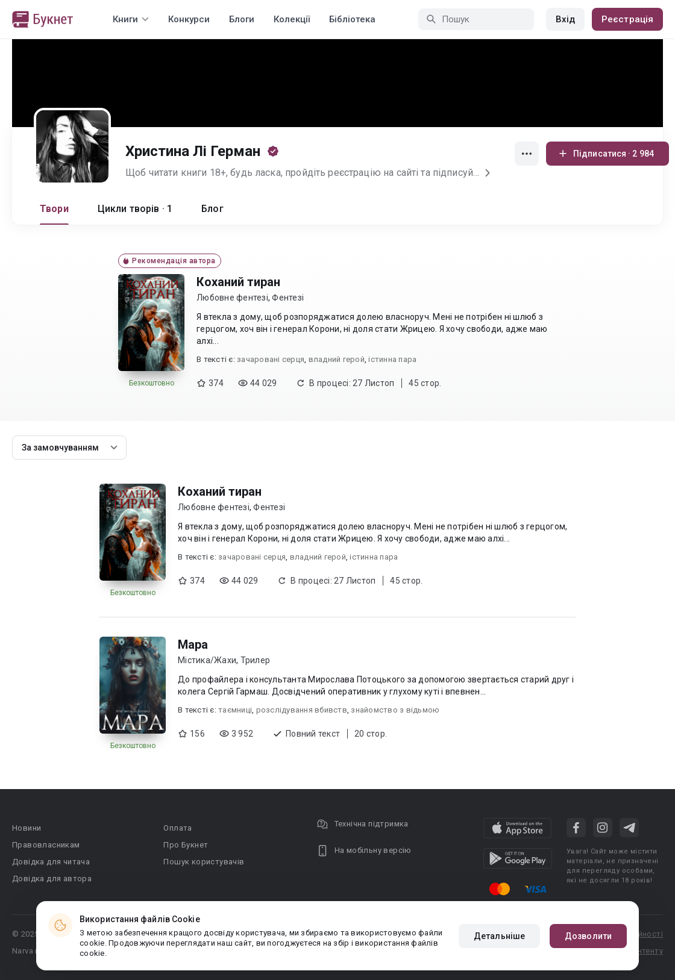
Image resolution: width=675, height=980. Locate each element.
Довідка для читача (51, 861)
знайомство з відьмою (395, 709)
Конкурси (189, 19)
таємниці (235, 709)
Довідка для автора (52, 878)
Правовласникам (46, 844)
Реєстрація (627, 19)
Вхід (565, 19)
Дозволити (588, 936)
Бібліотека (352, 19)
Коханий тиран (238, 282)
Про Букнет (185, 844)
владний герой (337, 359)
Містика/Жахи (207, 660)
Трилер (255, 660)
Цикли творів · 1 (135, 208)
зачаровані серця (270, 359)
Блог (212, 208)
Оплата (177, 827)
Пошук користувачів (203, 861)
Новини (26, 827)
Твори (54, 208)
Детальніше (499, 936)
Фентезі (288, 297)
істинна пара (392, 359)
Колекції (292, 19)
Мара (193, 644)
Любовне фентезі (232, 297)
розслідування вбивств (301, 709)
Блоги (241, 19)
